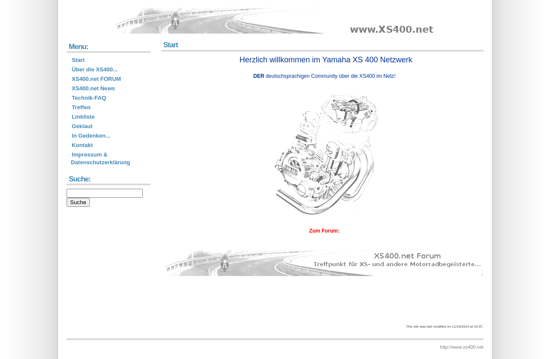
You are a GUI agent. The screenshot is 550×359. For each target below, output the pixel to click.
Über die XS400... (95, 69)
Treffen (81, 107)
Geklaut (82, 126)
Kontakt (82, 145)
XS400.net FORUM (96, 79)
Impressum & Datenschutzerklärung (100, 158)
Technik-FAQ (89, 98)
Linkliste (83, 117)
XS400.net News (93, 88)
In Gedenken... (91, 135)
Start (78, 60)
